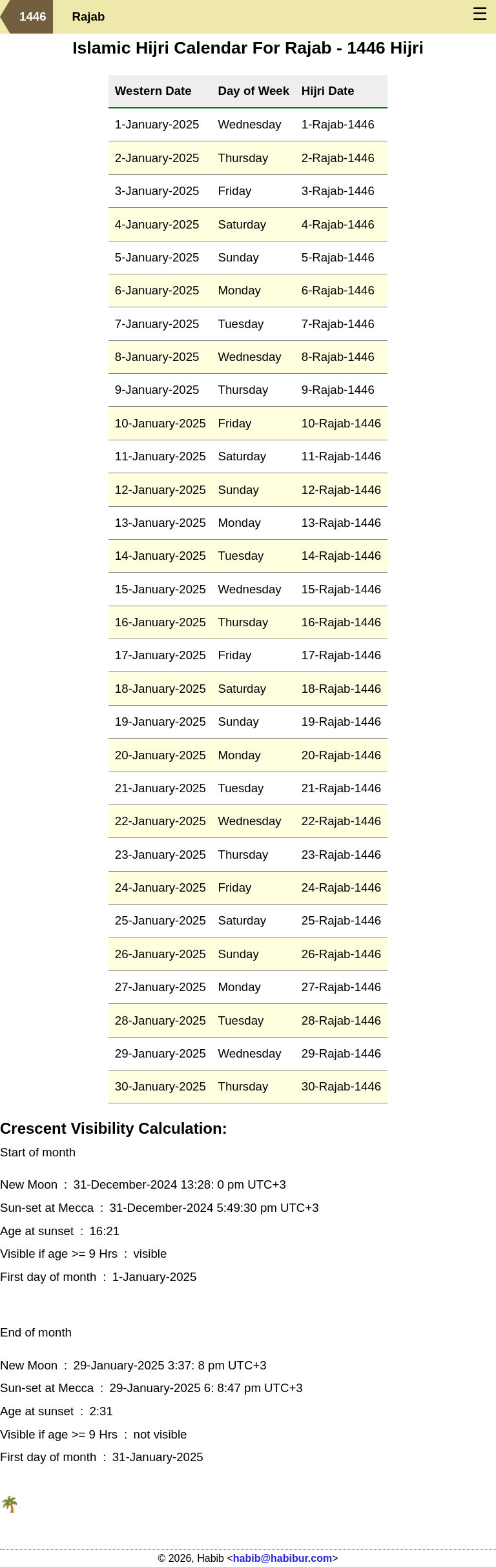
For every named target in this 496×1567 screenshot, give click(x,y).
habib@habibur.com (282, 1558)
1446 (32, 16)
